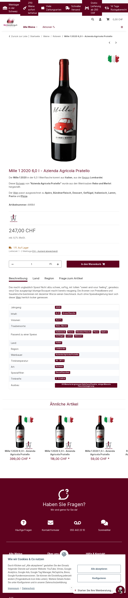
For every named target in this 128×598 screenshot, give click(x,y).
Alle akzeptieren (99, 569)
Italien (58, 343)
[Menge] (31, 264)
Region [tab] (49, 278)
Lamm (69, 336)
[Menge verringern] (12, 264)
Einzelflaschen (62, 372)
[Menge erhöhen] (57, 264)
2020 (58, 307)
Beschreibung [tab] (18, 278)
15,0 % (59, 320)
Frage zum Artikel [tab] (71, 278)
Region (85, 177)
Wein (15, 192)
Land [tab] (36, 278)
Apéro (104, 332)
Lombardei (60, 349)
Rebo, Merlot (61, 326)
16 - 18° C (60, 360)
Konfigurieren (99, 578)
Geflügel (60, 336)
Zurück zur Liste (19, 36)
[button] (93, 19)
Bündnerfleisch (83, 332)
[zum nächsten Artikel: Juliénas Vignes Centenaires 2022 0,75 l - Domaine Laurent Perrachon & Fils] (116, 42)
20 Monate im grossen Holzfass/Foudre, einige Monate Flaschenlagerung (86, 385)
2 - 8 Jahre (60, 378)
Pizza (24, 196)
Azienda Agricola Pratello (67, 354)
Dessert (78, 336)
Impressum (13, 588)
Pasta (70, 332)
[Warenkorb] (114, 19)
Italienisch (60, 332)
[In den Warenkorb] (11, 53)
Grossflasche (69, 313)
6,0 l (58, 313)
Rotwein (20, 183)
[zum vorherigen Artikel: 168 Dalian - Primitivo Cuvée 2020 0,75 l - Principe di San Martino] (109, 42)
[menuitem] (30, 27)
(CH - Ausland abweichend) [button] (45, 251)
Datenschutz (28, 588)
